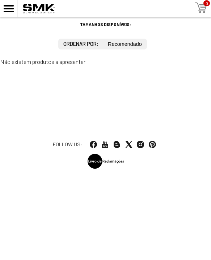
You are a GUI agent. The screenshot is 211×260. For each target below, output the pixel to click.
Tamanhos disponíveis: (105, 24)
